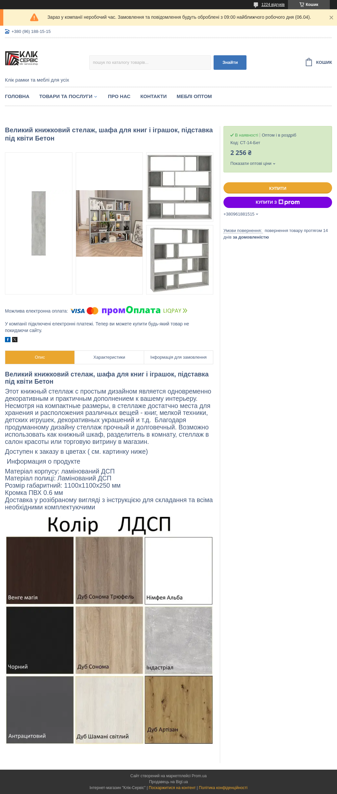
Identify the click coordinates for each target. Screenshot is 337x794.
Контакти (153, 96)
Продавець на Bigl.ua (168, 782)
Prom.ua (199, 776)
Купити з (278, 202)
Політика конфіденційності (223, 787)
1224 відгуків (273, 4)
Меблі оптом (194, 96)
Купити (277, 188)
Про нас (119, 96)
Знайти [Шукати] (230, 62)
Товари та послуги (65, 96)
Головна (17, 96)
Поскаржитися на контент (172, 787)
